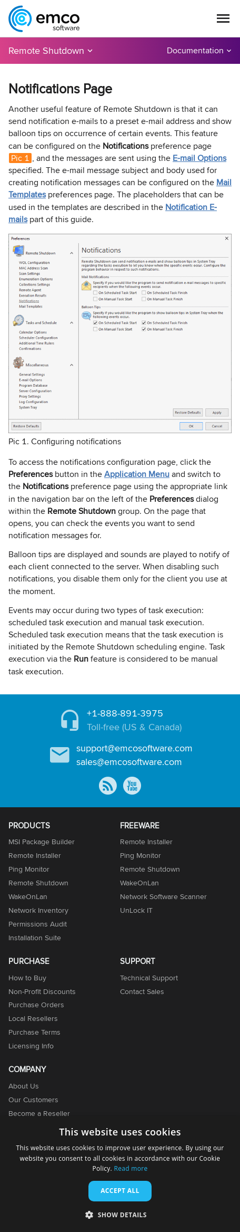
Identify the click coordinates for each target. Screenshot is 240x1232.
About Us (23, 1086)
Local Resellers (33, 1018)
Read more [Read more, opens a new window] (130, 1168)
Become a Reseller (39, 1113)
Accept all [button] (120, 1190)
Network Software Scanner (163, 896)
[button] (120, 1214)
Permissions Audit (37, 924)
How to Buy (27, 977)
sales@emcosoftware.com (129, 762)
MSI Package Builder (41, 841)
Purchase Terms (34, 1032)
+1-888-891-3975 (125, 713)
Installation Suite (34, 937)
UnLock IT (136, 910)
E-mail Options (199, 158)
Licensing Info (31, 1045)
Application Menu (136, 474)
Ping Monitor (28, 869)
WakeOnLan (27, 896)
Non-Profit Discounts (42, 991)
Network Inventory (38, 910)
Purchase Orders (36, 1004)
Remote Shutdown (46, 50)
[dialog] (120, 1174)
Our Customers (33, 1099)
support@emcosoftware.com (134, 748)
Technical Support (149, 977)
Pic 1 (20, 158)
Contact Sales (142, 991)
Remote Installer (34, 855)
